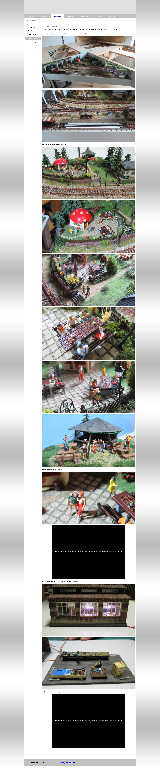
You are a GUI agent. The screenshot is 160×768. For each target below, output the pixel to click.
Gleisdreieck (33, 38)
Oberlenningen (33, 31)
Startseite (30, 16)
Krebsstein (32, 35)
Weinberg (33, 42)
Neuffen (32, 27)
